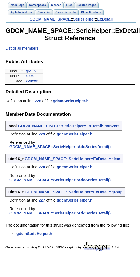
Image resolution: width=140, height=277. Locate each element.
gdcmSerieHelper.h (70, 101)
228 (41, 167)
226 (38, 101)
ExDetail (105, 19)
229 (41, 134)
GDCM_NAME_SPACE (50, 19)
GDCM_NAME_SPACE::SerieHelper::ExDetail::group (73, 192)
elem (30, 76)
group (31, 71)
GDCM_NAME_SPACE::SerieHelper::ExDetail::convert (68, 126)
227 (41, 200)
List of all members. (22, 48)
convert (32, 80)
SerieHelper (84, 19)
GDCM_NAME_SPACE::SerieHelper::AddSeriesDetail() (60, 147)
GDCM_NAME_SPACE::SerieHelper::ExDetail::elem (72, 159)
